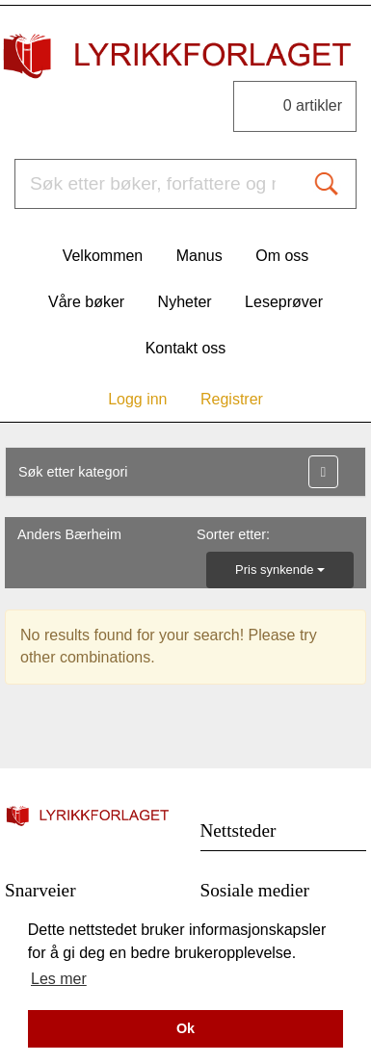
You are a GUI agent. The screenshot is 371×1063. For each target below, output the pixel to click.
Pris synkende (280, 569)
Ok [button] (185, 1028)
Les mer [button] (59, 979)
